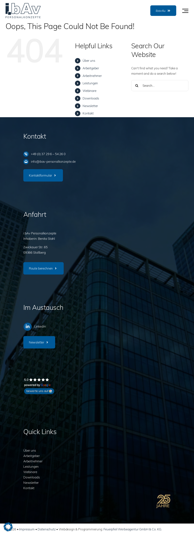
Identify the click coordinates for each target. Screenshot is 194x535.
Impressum (26, 529)
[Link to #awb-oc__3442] (185, 11)
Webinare (89, 91)
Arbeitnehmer (92, 76)
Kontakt (88, 113)
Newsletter (90, 106)
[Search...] (159, 85)
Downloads (91, 98)
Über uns (89, 60)
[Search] (136, 85)
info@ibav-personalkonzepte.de (53, 161)
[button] (8, 527)
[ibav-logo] (23, 4)
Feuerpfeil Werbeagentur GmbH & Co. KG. (132, 529)
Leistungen (90, 83)
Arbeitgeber (91, 68)
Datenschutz (47, 529)
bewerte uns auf (39, 391)
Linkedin (40, 326)
